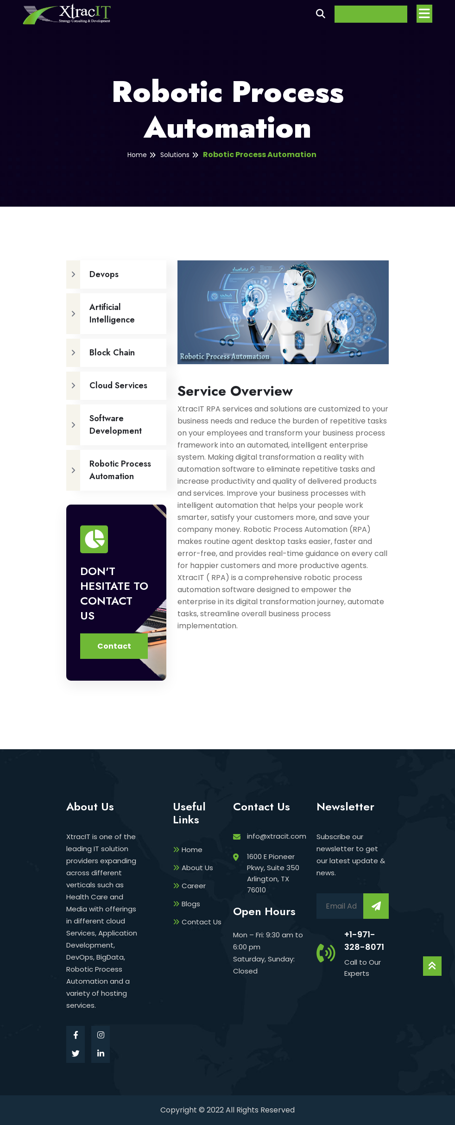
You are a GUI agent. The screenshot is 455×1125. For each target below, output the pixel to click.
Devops (92, 274)
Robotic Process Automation (259, 154)
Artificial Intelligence (100, 313)
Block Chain (100, 353)
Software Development (104, 424)
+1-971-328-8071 (364, 941)
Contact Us (197, 922)
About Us (193, 867)
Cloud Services (106, 386)
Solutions (175, 154)
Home (137, 154)
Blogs (186, 904)
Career (189, 886)
